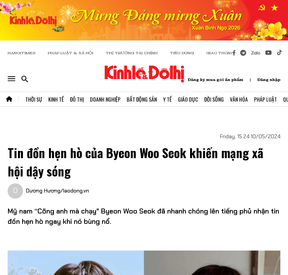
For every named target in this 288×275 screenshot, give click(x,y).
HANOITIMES (22, 52)
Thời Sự (33, 99)
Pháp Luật (265, 99)
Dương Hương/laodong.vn (57, 190)
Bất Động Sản (142, 99)
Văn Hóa (239, 99)
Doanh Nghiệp (105, 99)
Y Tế (167, 99)
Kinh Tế (56, 99)
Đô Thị (77, 99)
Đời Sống (214, 99)
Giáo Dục (188, 99)
